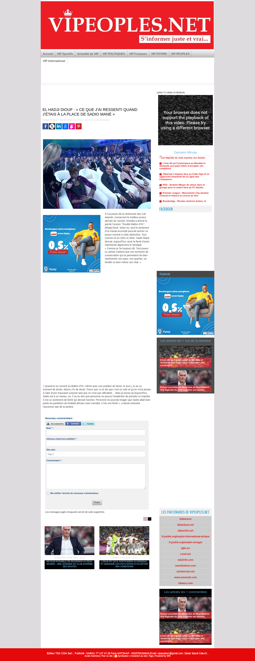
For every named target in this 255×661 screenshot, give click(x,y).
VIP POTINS (159, 53)
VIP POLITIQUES (114, 53)
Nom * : (50, 428)
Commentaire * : (54, 460)
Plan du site (107, 656)
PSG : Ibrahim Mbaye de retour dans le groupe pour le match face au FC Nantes (182, 188)
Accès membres (92, 656)
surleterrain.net (186, 571)
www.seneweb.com (185, 577)
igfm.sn (185, 548)
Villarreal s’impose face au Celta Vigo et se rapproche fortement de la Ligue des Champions (184, 178)
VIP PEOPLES (180, 53)
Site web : (51, 450)
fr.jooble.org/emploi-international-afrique (185, 536)
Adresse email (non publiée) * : (61, 439)
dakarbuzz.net (185, 524)
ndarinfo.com (185, 559)
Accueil (48, 53)
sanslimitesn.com (185, 565)
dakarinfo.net (185, 530)
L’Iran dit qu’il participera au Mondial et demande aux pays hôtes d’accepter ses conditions (124, 564)
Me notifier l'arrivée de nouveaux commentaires (74, 493)
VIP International (54, 60)
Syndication (123, 656)
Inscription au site (139, 656)
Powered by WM (163, 656)
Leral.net (185, 554)
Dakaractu (186, 519)
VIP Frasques (138, 53)
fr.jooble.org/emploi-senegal (185, 542)
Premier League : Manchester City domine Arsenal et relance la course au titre (184, 196)
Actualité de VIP (87, 53)
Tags (151, 656)
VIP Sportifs (65, 53)
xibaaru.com (185, 583)
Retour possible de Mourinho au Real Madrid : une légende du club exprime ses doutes (69, 564)
